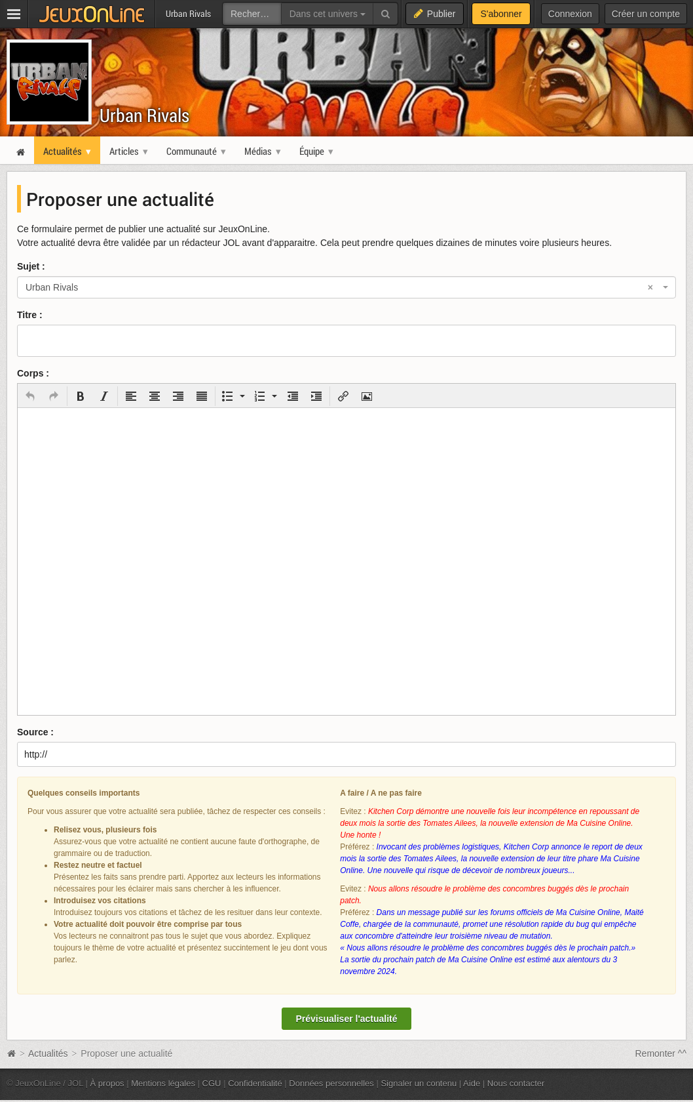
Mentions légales (163, 1083)
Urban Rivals (144, 115)
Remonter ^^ (661, 1053)
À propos (107, 1083)
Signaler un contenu (419, 1083)
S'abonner (500, 14)
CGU (211, 1083)
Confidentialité (255, 1083)
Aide (471, 1083)
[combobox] (346, 287)
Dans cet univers (327, 14)
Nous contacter (516, 1083)
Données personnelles (331, 1083)
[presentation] (30, 396)
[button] (30, 396)
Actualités (48, 1053)
